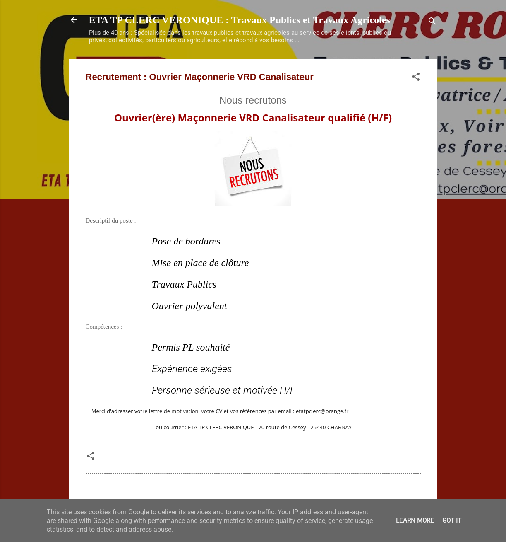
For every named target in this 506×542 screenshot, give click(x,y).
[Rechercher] (432, 22)
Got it (451, 520)
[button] (416, 78)
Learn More (415, 520)
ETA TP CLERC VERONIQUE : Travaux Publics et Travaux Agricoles (239, 20)
